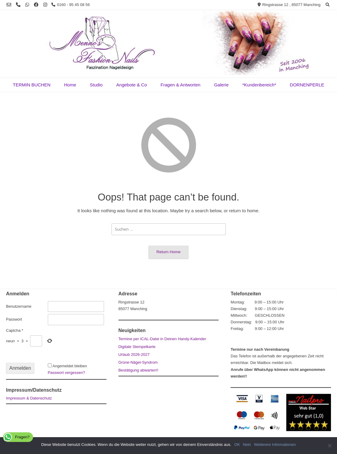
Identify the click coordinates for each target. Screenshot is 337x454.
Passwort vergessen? (66, 372)
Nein (247, 444)
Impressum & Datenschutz (29, 398)
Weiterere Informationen (275, 444)
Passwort (14, 319)
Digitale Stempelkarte (137, 346)
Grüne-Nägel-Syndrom (138, 362)
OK (237, 444)
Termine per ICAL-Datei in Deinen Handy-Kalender (162, 339)
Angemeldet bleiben (70, 366)
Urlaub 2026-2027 (134, 354)
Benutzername (19, 306)
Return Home (168, 252)
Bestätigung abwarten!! (138, 370)
